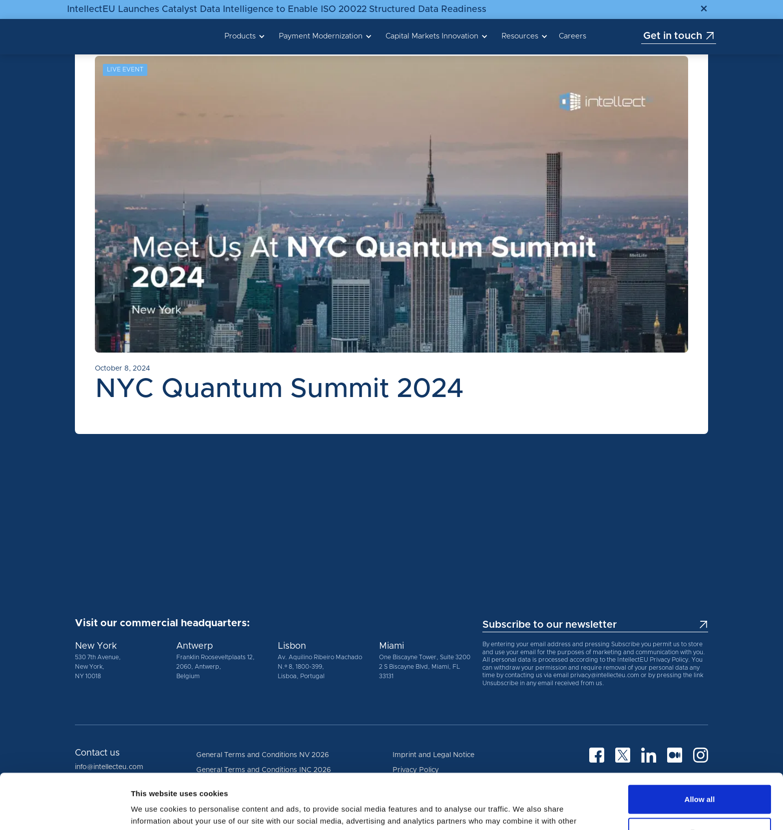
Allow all (700, 744)
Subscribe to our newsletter (595, 625)
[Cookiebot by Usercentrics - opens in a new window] (64, 810)
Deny (700, 777)
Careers (572, 36)
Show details (524, 810)
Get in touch (679, 36)
